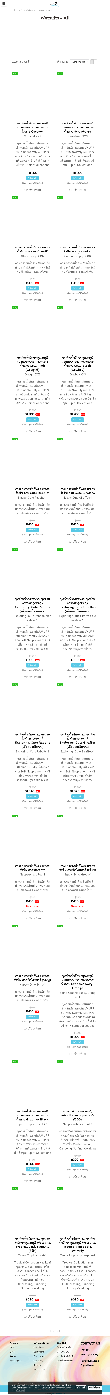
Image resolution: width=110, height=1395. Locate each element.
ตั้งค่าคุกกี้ (81, 1388)
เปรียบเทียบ (33, 190)
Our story (38, 1360)
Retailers (37, 1365)
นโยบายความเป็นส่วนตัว (63, 1388)
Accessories (16, 1360)
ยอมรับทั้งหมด (94, 1388)
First (52, 1331)
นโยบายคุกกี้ (20, 1390)
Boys (12, 1347)
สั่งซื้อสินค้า (32, 178)
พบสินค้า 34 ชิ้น (21, 62)
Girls (12, 1351)
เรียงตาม (63, 61)
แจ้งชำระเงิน (63, 1351)
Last (58, 1331)
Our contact (39, 1356)
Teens (13, 1356)
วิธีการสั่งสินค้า (64, 1347)
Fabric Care (39, 1369)
